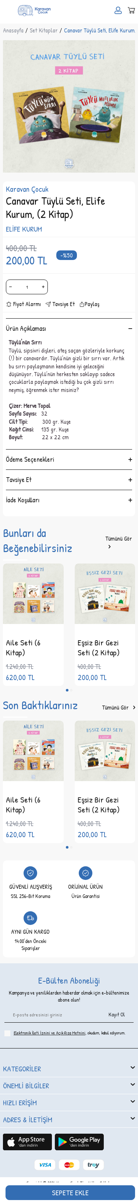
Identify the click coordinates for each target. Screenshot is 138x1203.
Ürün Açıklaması (69, 328)
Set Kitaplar (44, 30)
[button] (67, 690)
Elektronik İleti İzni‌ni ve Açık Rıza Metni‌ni (49, 1033)
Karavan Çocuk (27, 189)
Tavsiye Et (60, 304)
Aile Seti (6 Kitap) (23, 647)
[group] (69, 106)
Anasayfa (13, 30)
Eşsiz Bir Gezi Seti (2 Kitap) (99, 647)
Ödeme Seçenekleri (69, 459)
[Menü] (6, 10)
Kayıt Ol (117, 1014)
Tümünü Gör (119, 542)
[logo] (34, 10)
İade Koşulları (69, 500)
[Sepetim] (131, 10)
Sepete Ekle (70, 1192)
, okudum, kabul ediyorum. (64, 1033)
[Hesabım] (118, 10)
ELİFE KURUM (24, 229)
